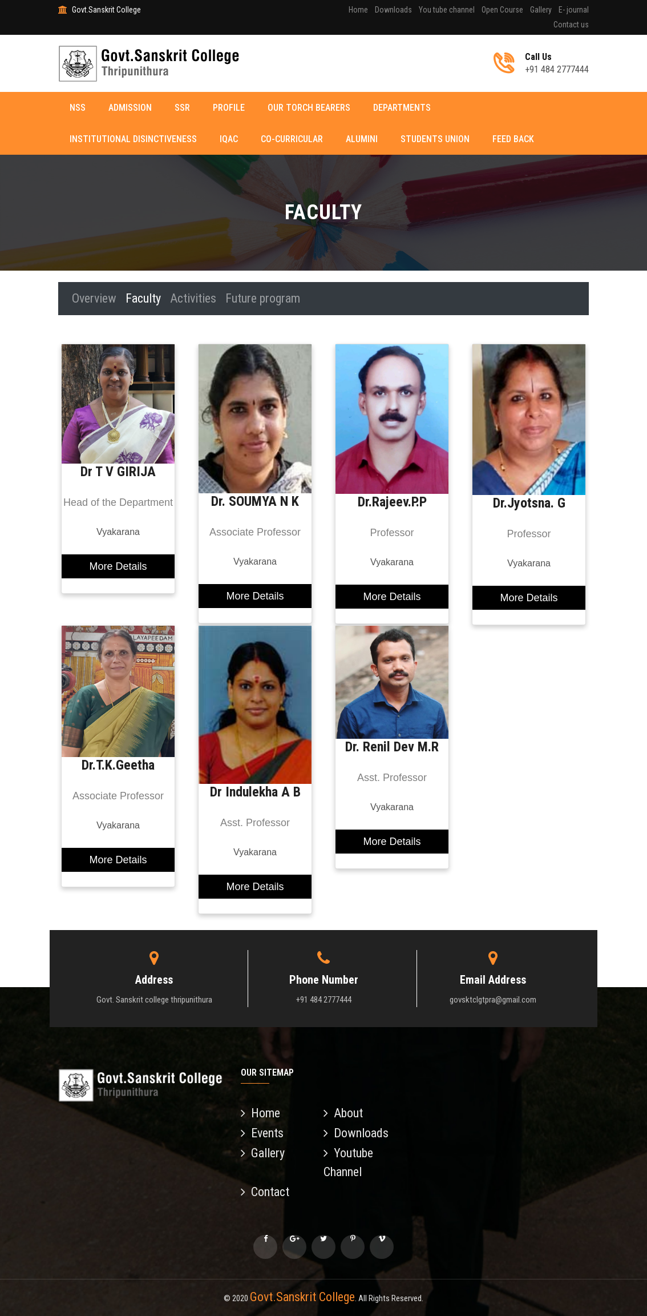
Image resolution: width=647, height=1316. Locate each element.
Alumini (362, 139)
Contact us (571, 24)
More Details (118, 566)
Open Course (502, 9)
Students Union (435, 139)
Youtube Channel (348, 1162)
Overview (94, 298)
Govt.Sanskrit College (302, 1297)
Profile (229, 107)
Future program (262, 298)
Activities (193, 298)
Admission (130, 107)
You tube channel (447, 9)
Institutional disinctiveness (133, 139)
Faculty (143, 298)
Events (262, 1133)
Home (358, 9)
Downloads (393, 9)
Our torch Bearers (309, 107)
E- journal (574, 9)
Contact (265, 1192)
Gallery (541, 9)
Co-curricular (292, 139)
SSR (182, 107)
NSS (78, 107)
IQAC (229, 139)
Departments (402, 107)
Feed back (513, 139)
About (343, 1113)
